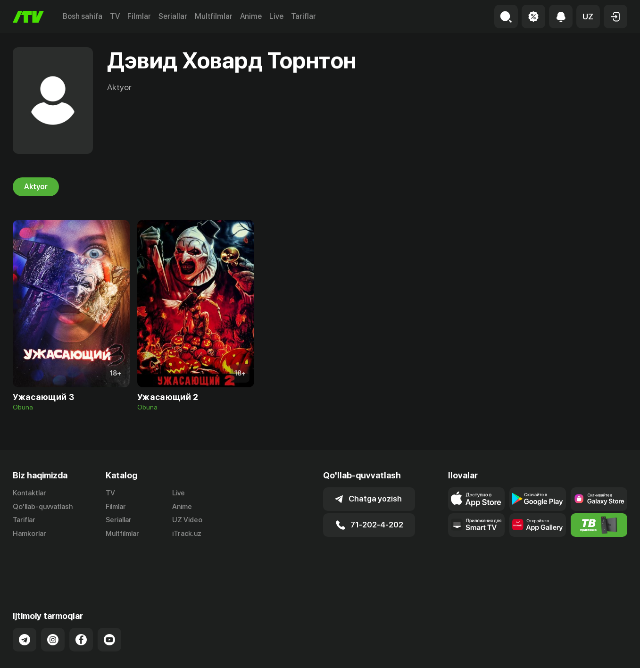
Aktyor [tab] (36, 186)
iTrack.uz (186, 534)
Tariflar (303, 16)
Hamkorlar (29, 534)
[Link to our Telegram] (24, 602)
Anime (251, 16)
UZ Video (187, 520)
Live (276, 16)
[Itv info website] (599, 525)
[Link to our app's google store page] (537, 499)
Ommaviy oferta (536, 650)
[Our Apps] (476, 525)
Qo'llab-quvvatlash (43, 506)
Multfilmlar (214, 16)
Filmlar (139, 16)
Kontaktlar (29, 493)
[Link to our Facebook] (81, 602)
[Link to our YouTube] (109, 602)
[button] (588, 16)
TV (115, 16)
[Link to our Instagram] (53, 602)
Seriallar (172, 16)
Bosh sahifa (82, 16)
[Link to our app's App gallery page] (537, 525)
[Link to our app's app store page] (476, 499)
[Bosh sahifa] (28, 17)
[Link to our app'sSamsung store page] (599, 499)
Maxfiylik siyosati (600, 650)
